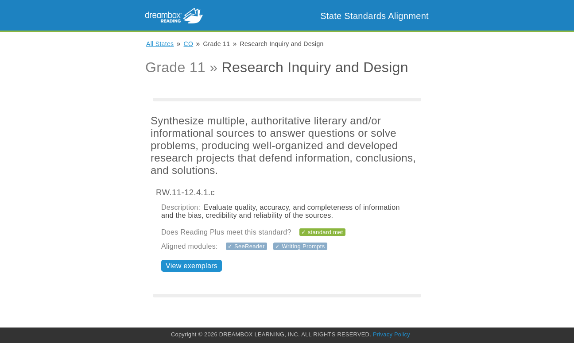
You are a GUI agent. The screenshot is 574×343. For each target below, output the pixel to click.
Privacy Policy (391, 334)
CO (189, 43)
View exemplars (191, 266)
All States (160, 43)
